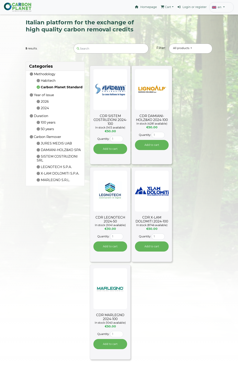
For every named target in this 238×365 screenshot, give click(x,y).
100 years (48, 122)
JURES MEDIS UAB (56, 143)
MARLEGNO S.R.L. (55, 180)
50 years (47, 129)
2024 (45, 108)
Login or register (192, 7)
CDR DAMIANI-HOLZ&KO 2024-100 (152, 118)
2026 (45, 101)
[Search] (111, 48)
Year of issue (44, 95)
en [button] (217, 7)
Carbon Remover (47, 137)
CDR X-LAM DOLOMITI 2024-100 (151, 219)
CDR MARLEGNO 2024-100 (110, 317)
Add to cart (110, 148)
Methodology (44, 74)
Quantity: (103, 138)
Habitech (48, 81)
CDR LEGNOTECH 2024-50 (110, 219)
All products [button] (181, 48)
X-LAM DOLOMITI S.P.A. (60, 173)
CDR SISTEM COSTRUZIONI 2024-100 (110, 120)
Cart (166, 7)
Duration (41, 116)
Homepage (146, 7)
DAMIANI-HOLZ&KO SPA (61, 150)
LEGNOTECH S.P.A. (56, 167)
